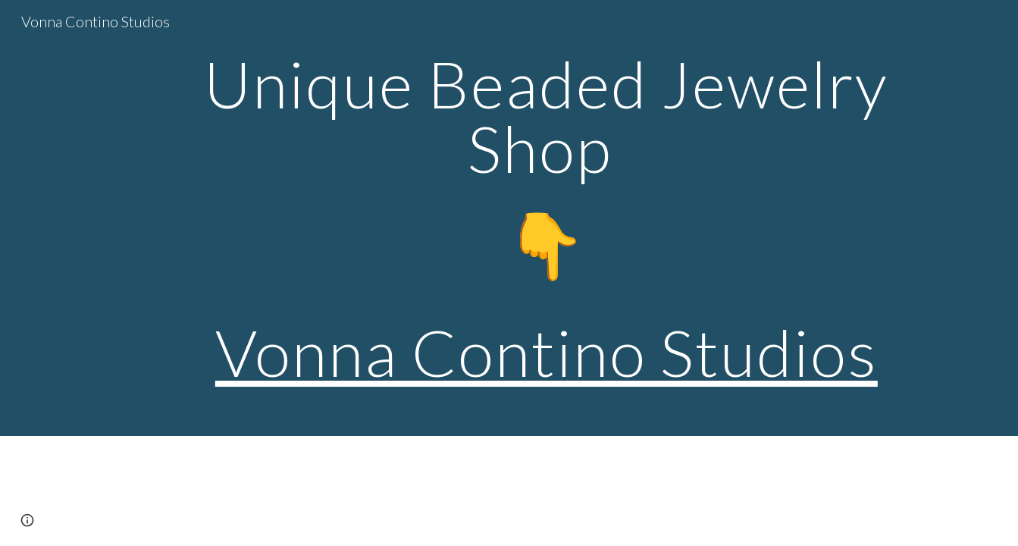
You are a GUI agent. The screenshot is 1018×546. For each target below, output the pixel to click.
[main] (546, 218)
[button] (27, 520)
